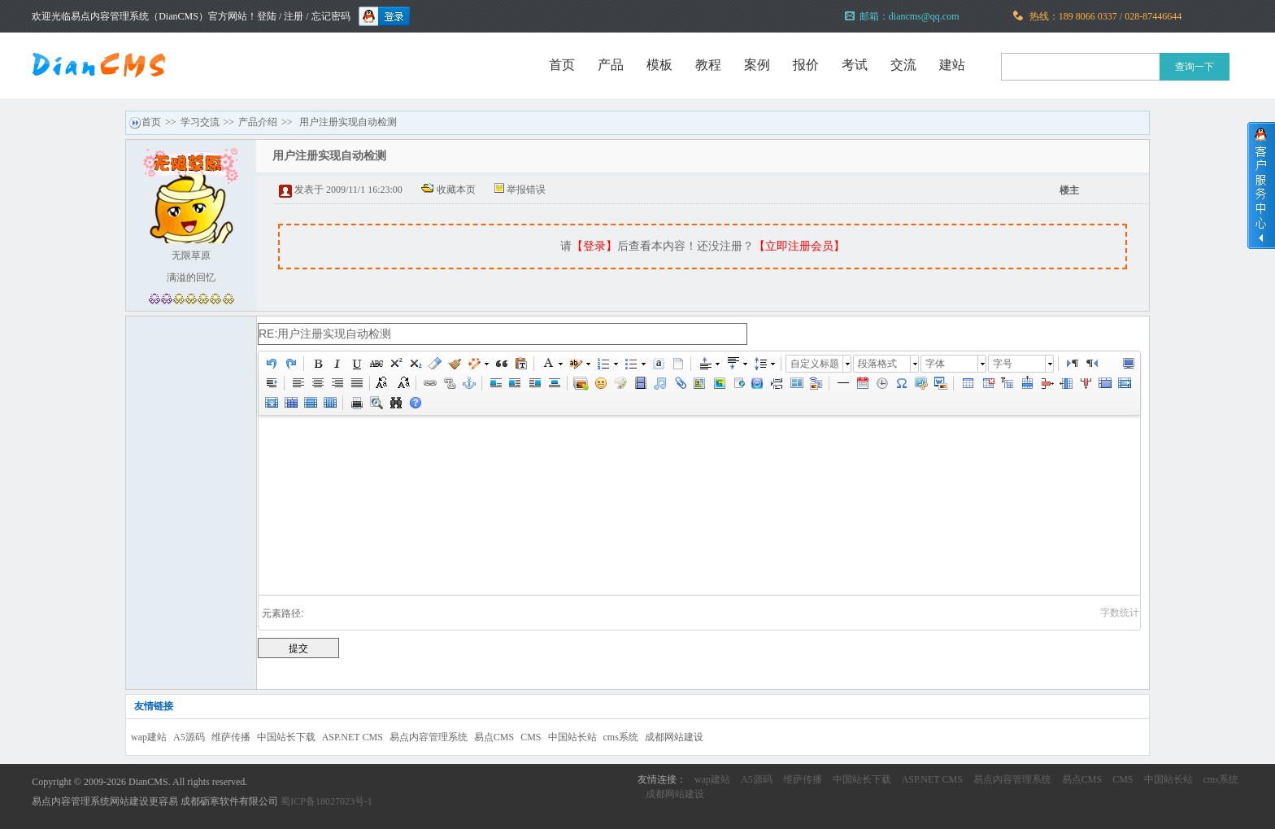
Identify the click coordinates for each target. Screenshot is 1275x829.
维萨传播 (230, 737)
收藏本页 (456, 189)
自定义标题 (814, 363)
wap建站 (149, 737)
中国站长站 (572, 737)
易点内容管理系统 (428, 737)
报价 (806, 65)
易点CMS (494, 737)
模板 (659, 65)
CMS (530, 737)
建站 (952, 65)
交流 (903, 65)
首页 (562, 65)
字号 (1002, 363)
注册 (293, 16)
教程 (708, 65)
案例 (757, 65)
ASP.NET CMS (352, 737)
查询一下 (1194, 66)
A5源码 (189, 737)
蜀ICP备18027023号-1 (326, 801)
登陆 (266, 16)
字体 (935, 363)
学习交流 (200, 122)
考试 (855, 65)
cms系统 (620, 737)
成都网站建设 (674, 737)
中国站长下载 (286, 737)
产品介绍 (257, 122)
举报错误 (526, 189)
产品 (611, 65)
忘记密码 (330, 16)
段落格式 (877, 363)
